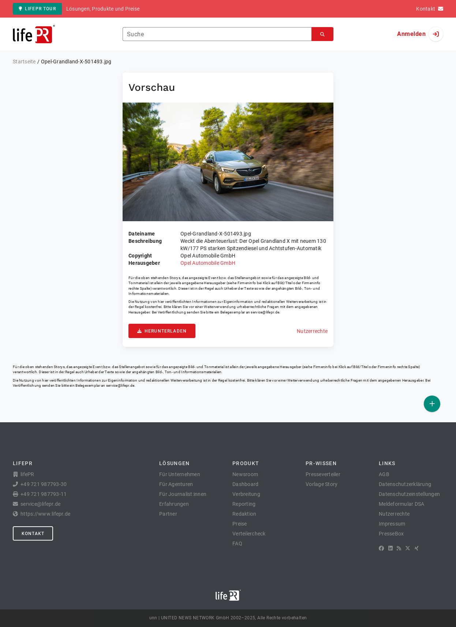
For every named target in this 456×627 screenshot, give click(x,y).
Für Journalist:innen (182, 494)
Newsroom (245, 474)
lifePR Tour (37, 8)
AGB (384, 474)
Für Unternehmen (179, 474)
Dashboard (245, 484)
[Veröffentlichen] (432, 404)
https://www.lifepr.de (45, 514)
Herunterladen (162, 331)
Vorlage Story (321, 484)
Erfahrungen (174, 504)
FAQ (237, 543)
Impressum (392, 524)
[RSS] (399, 548)
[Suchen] (322, 34)
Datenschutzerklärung (405, 484)
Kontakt (33, 533)
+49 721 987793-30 (43, 484)
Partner (168, 514)
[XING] (417, 548)
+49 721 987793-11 (43, 494)
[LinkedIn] (390, 548)
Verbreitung (246, 494)
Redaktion (244, 514)
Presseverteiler (323, 474)
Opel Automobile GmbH (207, 263)
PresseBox (391, 534)
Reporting (243, 504)
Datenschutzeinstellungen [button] (409, 494)
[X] (407, 548)
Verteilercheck (249, 534)
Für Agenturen (176, 484)
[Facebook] (381, 548)
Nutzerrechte (312, 331)
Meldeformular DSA (401, 504)
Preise (239, 524)
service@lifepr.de (265, 312)
